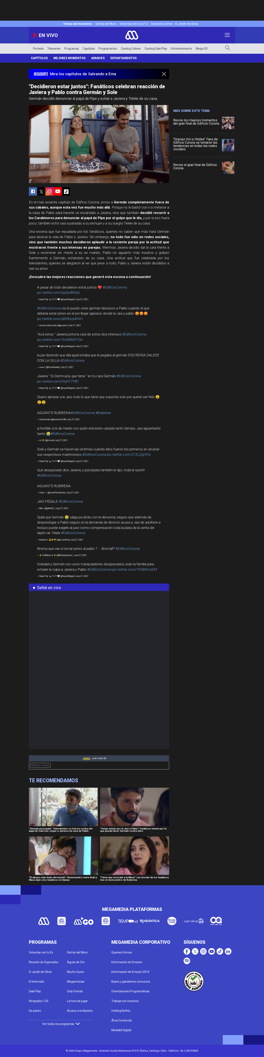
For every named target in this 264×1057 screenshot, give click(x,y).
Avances (98, 58)
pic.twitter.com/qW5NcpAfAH (60, 319)
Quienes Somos (121, 952)
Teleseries (54, 48)
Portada (38, 48)
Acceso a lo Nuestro (80, 1010)
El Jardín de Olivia (186, 23)
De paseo (35, 1010)
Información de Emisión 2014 (130, 971)
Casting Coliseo (131, 48)
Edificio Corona (40, 765)
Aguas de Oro (76, 962)
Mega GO (202, 48)
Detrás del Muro (106, 23)
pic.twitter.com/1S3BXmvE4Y (135, 569)
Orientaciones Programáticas (130, 991)
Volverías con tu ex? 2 (134, 23)
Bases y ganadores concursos (130, 981)
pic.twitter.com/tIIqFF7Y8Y (58, 381)
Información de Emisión (126, 962)
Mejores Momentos (69, 58)
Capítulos (89, 48)
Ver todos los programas (61, 1024)
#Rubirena (103, 413)
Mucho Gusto (75, 971)
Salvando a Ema (161, 23)
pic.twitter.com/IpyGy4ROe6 (58, 292)
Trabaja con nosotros (125, 1001)
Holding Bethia (120, 1010)
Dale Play (35, 991)
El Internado (36, 981)
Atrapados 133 (38, 1001)
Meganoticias (76, 981)
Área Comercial (121, 1020)
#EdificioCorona (115, 287)
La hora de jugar (77, 1001)
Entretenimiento (181, 48)
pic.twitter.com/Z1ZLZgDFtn (129, 454)
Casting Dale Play (156, 48)
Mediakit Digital (121, 1030)
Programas (71, 48)
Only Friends (75, 991)
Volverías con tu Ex (41, 952)
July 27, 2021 (82, 299)
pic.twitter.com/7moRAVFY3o (60, 340)
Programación (108, 48)
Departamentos (123, 58)
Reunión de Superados (43, 962)
